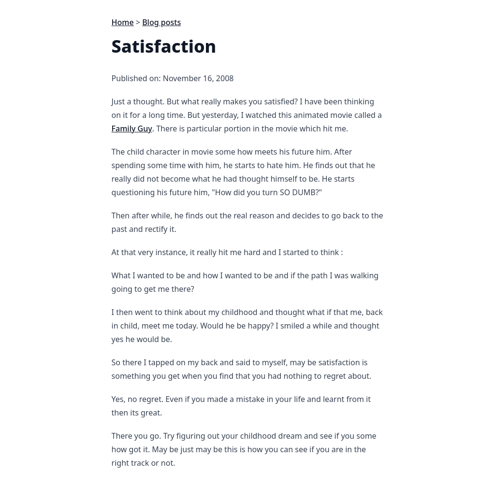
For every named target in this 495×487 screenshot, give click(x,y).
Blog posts (161, 22)
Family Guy (132, 128)
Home (123, 22)
